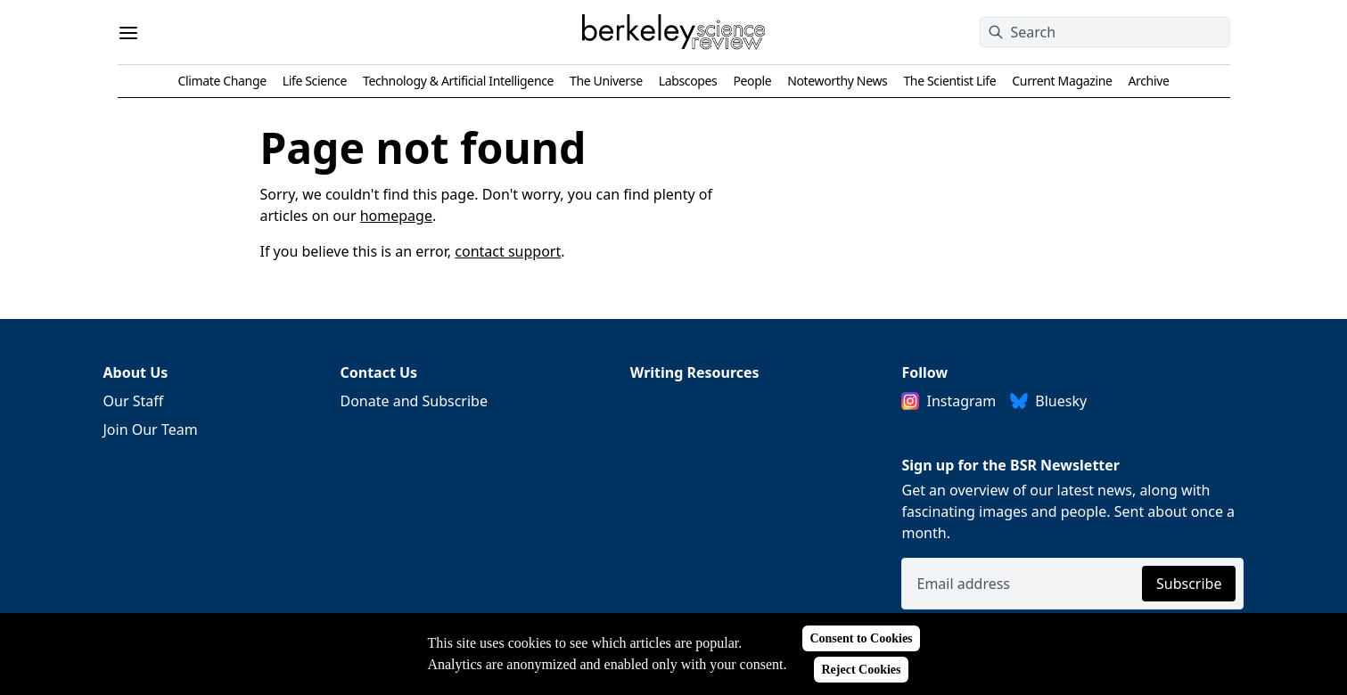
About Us (135, 372)
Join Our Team (150, 429)
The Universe (606, 80)
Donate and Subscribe (414, 401)
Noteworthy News (837, 80)
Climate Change (222, 80)
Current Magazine (1062, 80)
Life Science (315, 80)
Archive (1148, 80)
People (752, 80)
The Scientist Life (949, 80)
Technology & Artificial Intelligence (458, 80)
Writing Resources (695, 372)
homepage (396, 215)
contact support (508, 251)
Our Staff (133, 401)
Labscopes (688, 80)
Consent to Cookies (860, 638)
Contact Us (378, 372)
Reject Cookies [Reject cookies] (860, 669)
